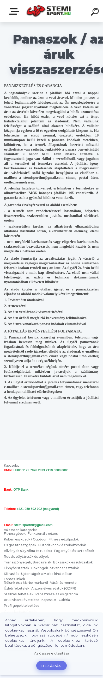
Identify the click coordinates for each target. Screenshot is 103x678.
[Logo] (48, 11)
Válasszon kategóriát (15, 11)
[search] (95, 13)
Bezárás (51, 666)
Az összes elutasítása (51, 653)
